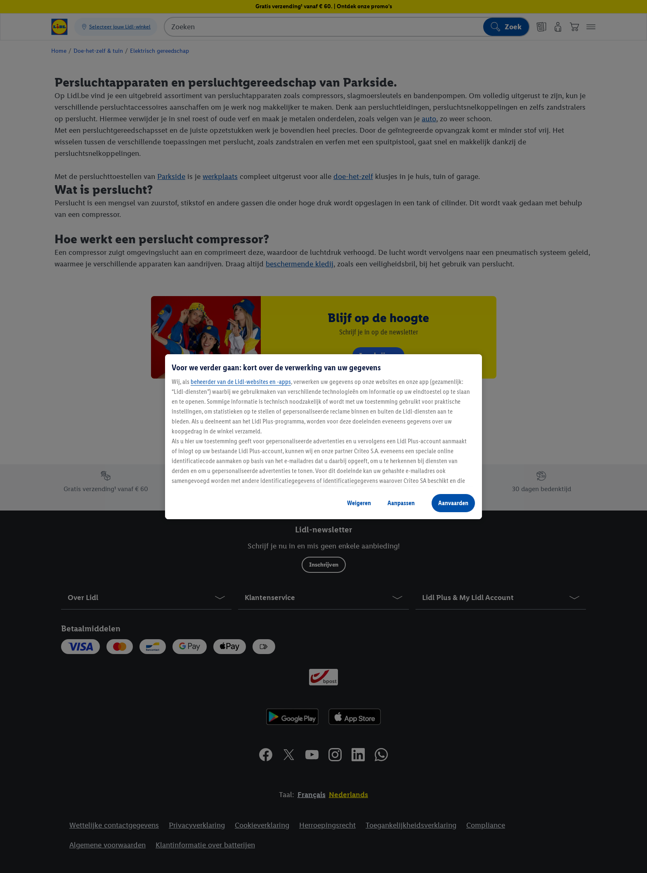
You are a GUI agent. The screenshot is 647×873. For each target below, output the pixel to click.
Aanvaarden (453, 503)
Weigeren (359, 503)
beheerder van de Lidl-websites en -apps (241, 382)
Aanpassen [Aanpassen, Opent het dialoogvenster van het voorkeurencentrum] (401, 503)
